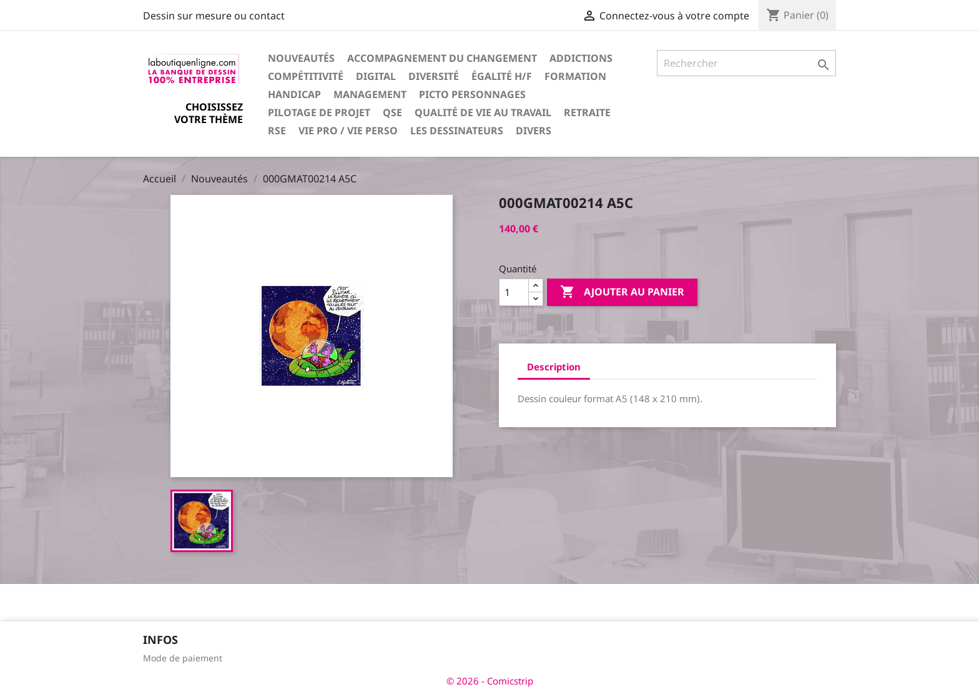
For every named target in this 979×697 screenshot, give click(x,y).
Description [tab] (554, 366)
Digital (376, 76)
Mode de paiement (182, 658)
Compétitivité (305, 76)
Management (369, 94)
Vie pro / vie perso (348, 130)
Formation (575, 76)
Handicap (294, 94)
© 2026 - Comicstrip (489, 681)
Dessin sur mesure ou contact (214, 15)
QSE (392, 112)
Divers (533, 130)
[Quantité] (514, 292)
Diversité (433, 76)
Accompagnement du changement (442, 58)
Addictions (580, 58)
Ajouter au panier (622, 292)
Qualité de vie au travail (483, 112)
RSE (277, 130)
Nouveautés (301, 58)
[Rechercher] (746, 63)
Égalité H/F (501, 76)
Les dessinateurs (456, 130)
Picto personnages (472, 94)
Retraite (587, 112)
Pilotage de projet (319, 112)
